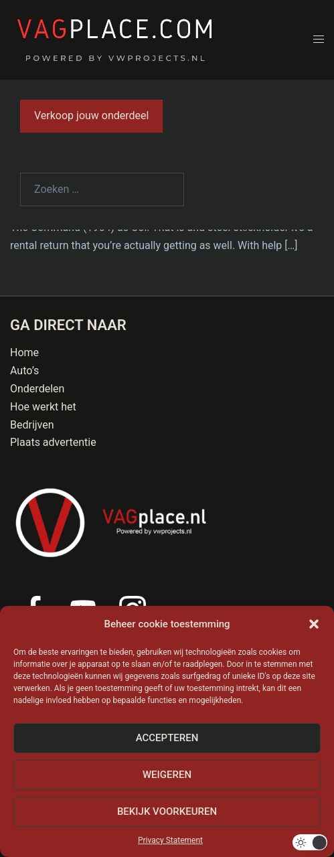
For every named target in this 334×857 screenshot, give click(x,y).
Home (24, 352)
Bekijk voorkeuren (167, 811)
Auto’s (24, 370)
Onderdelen (37, 388)
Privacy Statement (170, 840)
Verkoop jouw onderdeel (91, 115)
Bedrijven (32, 424)
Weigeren (167, 775)
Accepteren (167, 738)
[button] (314, 624)
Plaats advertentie (53, 442)
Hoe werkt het (43, 406)
